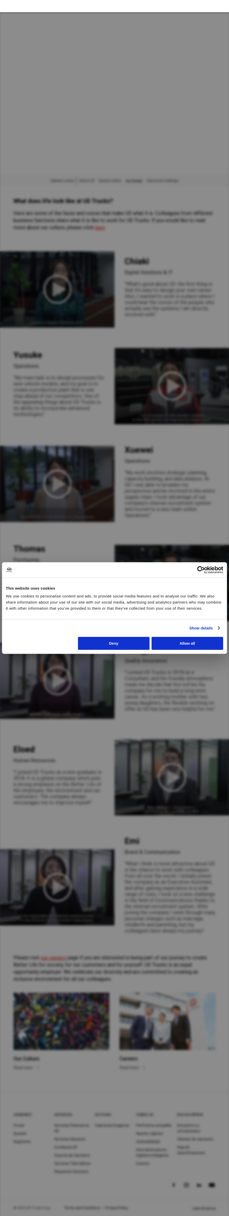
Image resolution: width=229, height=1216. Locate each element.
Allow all (187, 643)
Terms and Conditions (82, 1208)
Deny (113, 643)
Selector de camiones (195, 1139)
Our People (134, 180)
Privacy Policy (116, 1208)
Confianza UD (65, 1147)
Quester (20, 1133)
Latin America (204, 1208)
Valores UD (86, 180)
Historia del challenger (163, 180)
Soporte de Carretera (72, 1155)
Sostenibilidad (148, 1142)
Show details (201, 628)
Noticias (103, 1115)
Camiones (22, 1115)
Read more (23, 1067)
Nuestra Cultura (110, 180)
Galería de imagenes (112, 1125)
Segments (22, 1142)
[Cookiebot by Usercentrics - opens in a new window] (201, 570)
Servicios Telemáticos (72, 1163)
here (100, 227)
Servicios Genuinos (70, 1139)
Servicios (63, 1115)
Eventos (143, 1163)
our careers (53, 958)
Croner (19, 1125)
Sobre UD (145, 1115)
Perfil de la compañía (153, 1125)
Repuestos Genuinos (71, 1172)
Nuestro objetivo (149, 1133)
